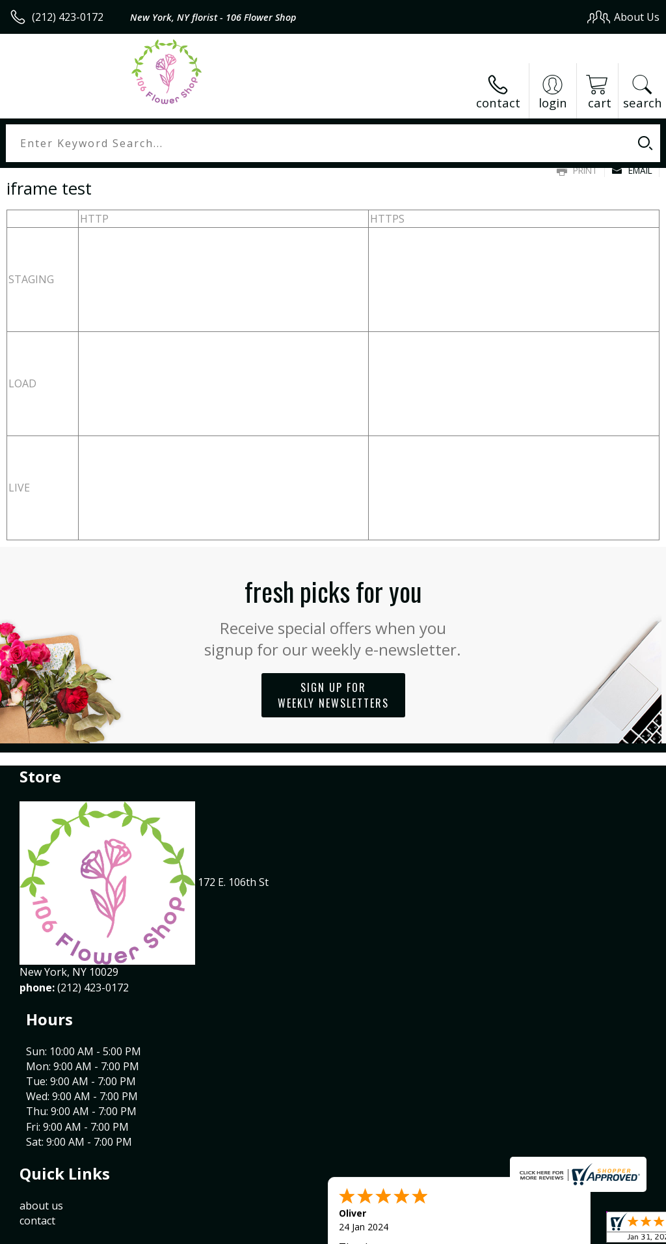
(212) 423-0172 (67, 17)
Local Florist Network (531, 1230)
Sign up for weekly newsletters (333, 695)
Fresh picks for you (333, 616)
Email (631, 170)
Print (577, 170)
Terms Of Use (363, 1230)
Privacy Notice (440, 1230)
